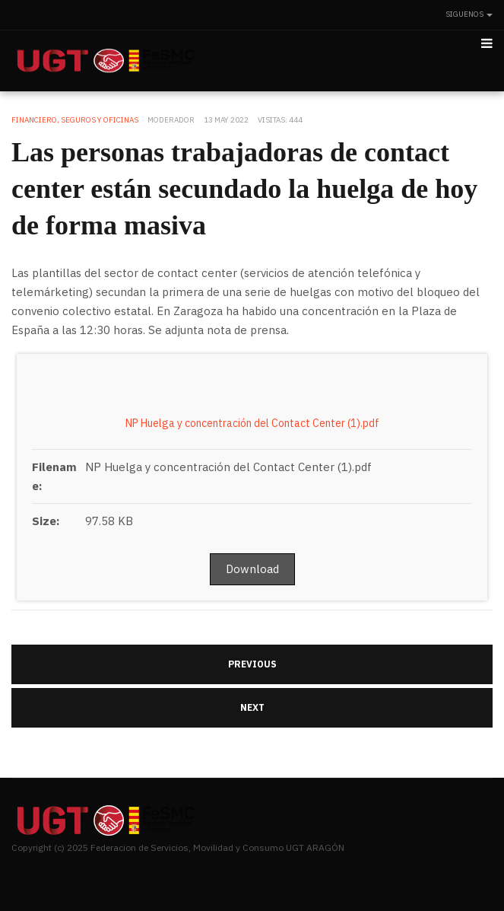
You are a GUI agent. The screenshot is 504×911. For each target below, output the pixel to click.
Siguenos (469, 14)
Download (252, 569)
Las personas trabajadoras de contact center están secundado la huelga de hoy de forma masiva (244, 188)
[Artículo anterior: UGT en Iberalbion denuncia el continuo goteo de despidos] (252, 664)
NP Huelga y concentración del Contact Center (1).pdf (252, 423)
